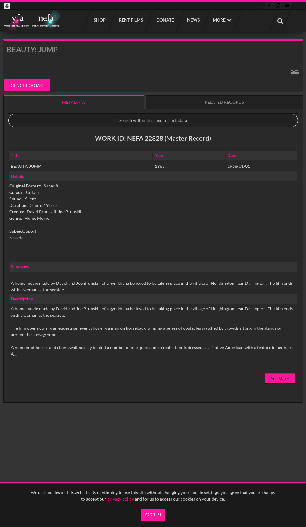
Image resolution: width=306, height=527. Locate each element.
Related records (224, 102)
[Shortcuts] (295, 70)
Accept (153, 514)
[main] (153, 236)
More (219, 19)
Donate (165, 19)
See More (280, 378)
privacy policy (120, 498)
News (193, 19)
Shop (99, 19)
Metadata (73, 102)
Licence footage (26, 85)
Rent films (131, 19)
